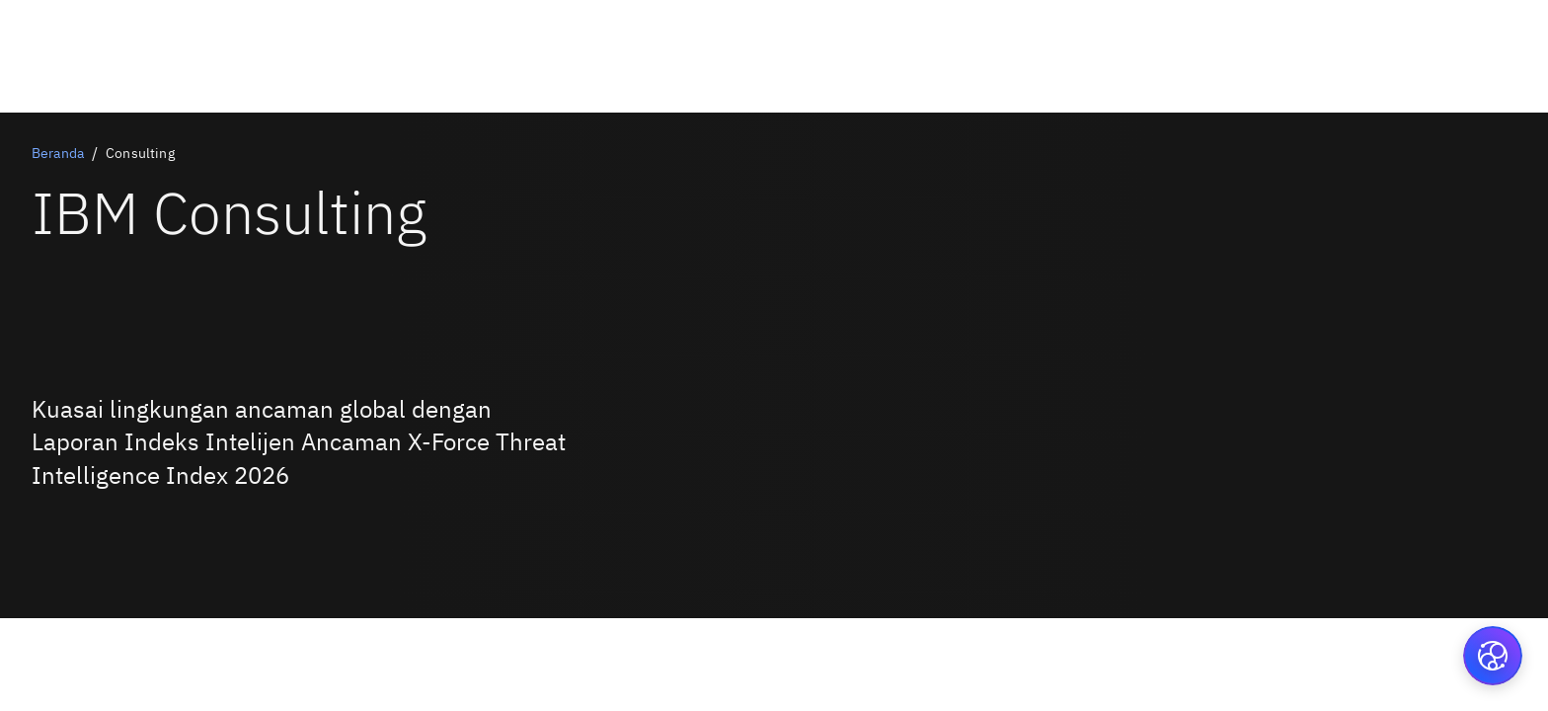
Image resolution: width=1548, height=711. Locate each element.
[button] (1492, 655)
